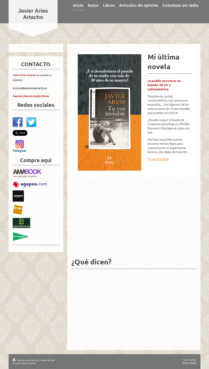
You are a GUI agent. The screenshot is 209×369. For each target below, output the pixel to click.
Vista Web (189, 363)
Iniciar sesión (189, 359)
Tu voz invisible (158, 159)
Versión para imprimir (26, 360)
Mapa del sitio (47, 360)
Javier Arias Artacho (33, 14)
